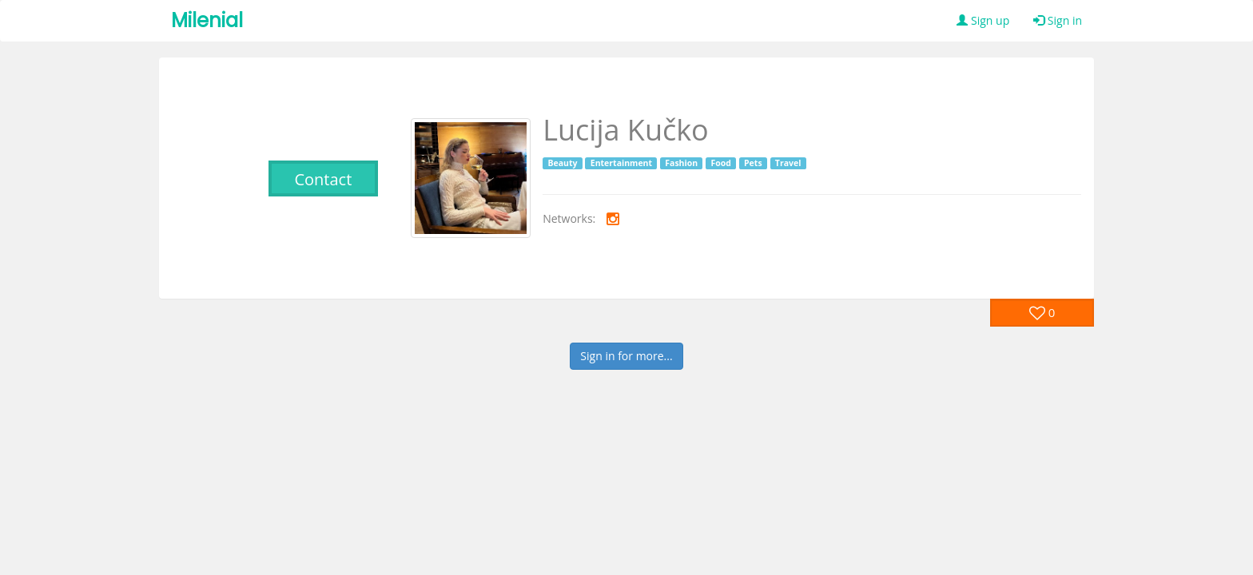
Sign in (1057, 20)
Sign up (983, 20)
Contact (323, 179)
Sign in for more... (626, 355)
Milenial (207, 20)
